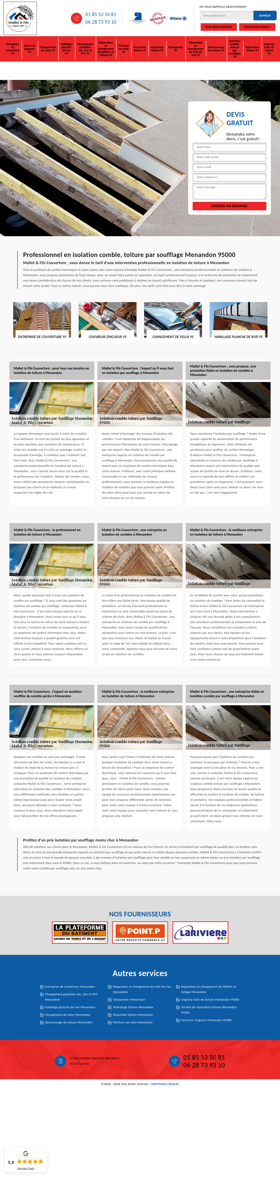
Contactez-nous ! (257, 27)
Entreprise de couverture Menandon (70, 987)
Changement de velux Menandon (67, 1015)
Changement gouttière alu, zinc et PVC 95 (85, 48)
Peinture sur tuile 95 (123, 49)
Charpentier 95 (175, 48)
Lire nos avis (25, 1168)
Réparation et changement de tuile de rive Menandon (142, 989)
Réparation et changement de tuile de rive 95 (195, 49)
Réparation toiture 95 (252, 48)
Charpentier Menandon (129, 1000)
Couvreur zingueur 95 (29, 49)
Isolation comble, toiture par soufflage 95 (235, 48)
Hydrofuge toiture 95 (157, 48)
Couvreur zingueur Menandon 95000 (206, 1020)
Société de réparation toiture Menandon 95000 (209, 1009)
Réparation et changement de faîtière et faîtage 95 (106, 49)
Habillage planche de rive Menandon (70, 1007)
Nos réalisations (218, 27)
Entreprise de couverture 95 (12, 48)
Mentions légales (165, 1084)
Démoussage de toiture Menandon (69, 1022)
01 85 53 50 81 (100, 14)
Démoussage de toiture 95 (216, 48)
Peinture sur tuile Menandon (133, 1022)
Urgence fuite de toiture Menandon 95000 (210, 1000)
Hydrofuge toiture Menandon (133, 1007)
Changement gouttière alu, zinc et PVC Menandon (71, 997)
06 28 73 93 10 (100, 22)
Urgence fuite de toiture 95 (269, 48)
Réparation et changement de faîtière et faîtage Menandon (208, 989)
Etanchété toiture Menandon (133, 1015)
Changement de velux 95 (48, 48)
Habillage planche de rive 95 (67, 48)
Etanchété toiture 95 (139, 48)
